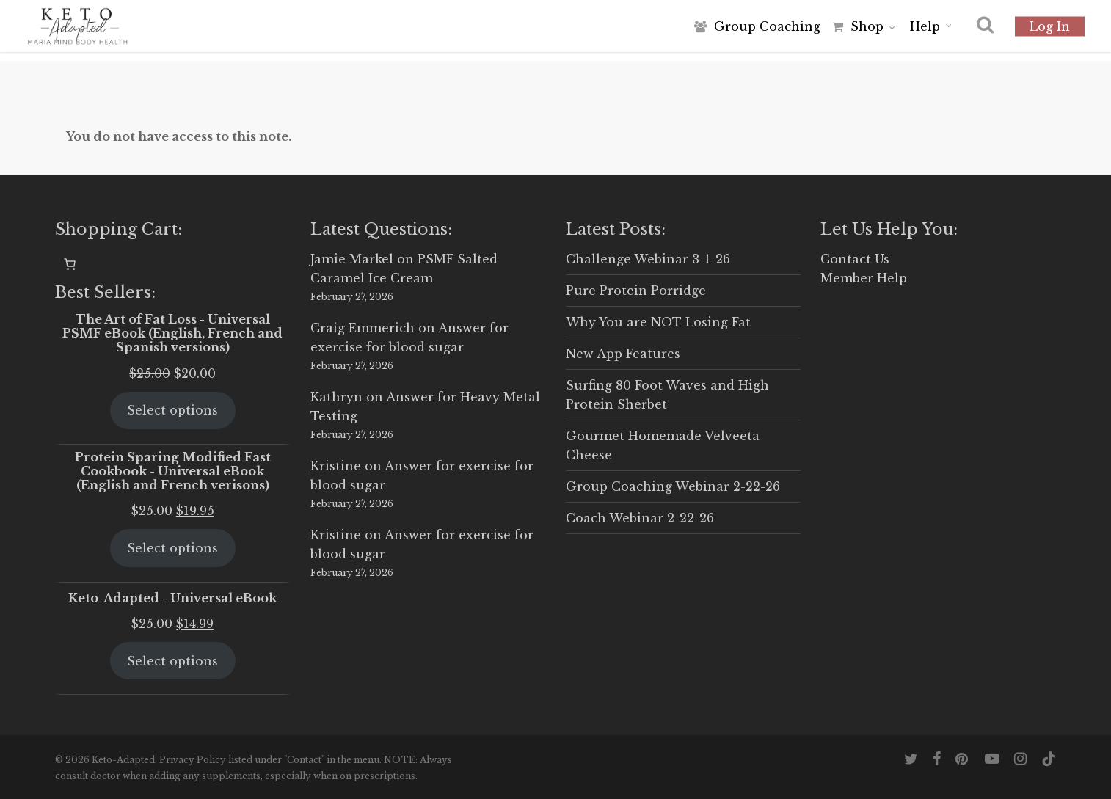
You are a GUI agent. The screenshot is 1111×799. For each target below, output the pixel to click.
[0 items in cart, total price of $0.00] (69, 264)
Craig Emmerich (362, 328)
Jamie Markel (351, 259)
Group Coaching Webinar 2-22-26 (673, 486)
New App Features (623, 353)
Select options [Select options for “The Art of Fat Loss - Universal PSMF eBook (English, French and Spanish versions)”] (172, 410)
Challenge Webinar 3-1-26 (648, 259)
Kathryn (336, 397)
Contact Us (854, 259)
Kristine (335, 466)
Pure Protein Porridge (636, 290)
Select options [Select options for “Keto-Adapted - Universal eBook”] (172, 661)
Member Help (863, 278)
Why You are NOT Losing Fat (658, 322)
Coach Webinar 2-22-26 (640, 518)
